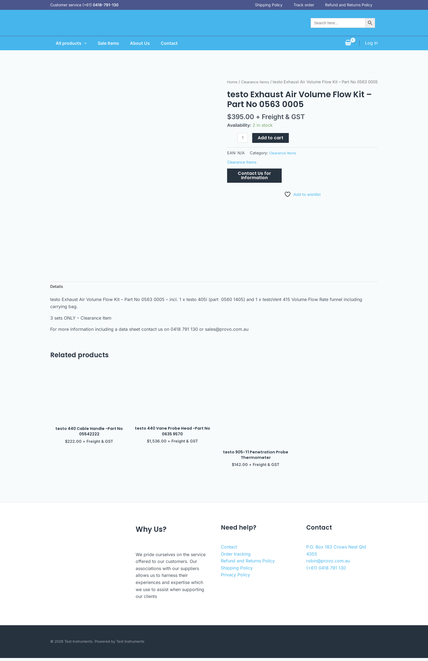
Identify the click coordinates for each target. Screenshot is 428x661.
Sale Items (105, 43)
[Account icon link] (371, 43)
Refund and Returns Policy (354, 4)
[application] (78, 43)
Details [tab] (57, 287)
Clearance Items (258, 81)
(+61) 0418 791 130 (326, 571)
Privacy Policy (235, 578)
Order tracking (236, 557)
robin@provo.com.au (328, 563)
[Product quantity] (243, 145)
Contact (170, 43)
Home (233, 81)
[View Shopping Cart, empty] (348, 43)
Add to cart (271, 145)
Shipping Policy (274, 4)
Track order (309, 4)
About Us (139, 43)
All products (65, 43)
